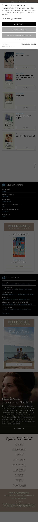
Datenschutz (32, 44)
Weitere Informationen (19, 40)
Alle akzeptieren (19, 24)
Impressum (25, 44)
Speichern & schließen (19, 30)
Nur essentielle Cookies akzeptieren (19, 35)
